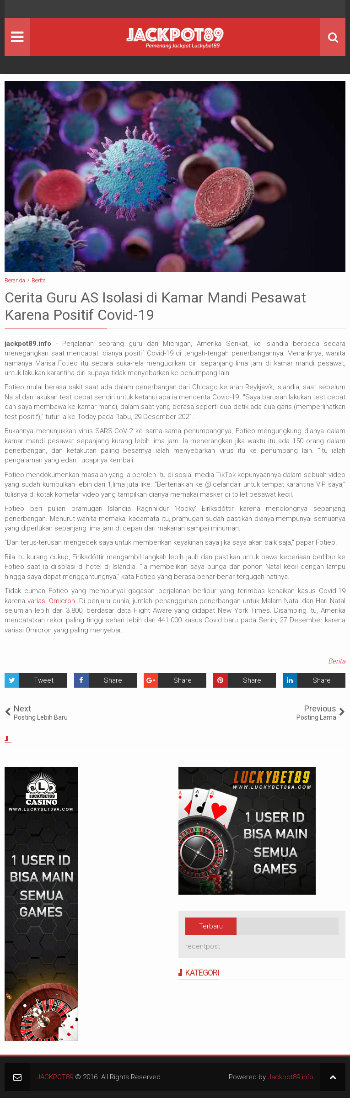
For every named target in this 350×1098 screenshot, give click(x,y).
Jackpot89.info (290, 1077)
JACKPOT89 (55, 1077)
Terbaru (211, 926)
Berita (336, 661)
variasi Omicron (51, 601)
